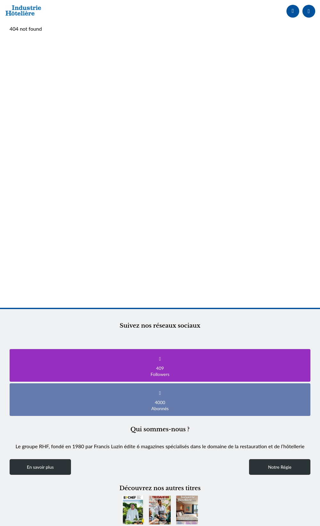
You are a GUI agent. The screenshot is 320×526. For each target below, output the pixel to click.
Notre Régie (279, 467)
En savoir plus (40, 467)
